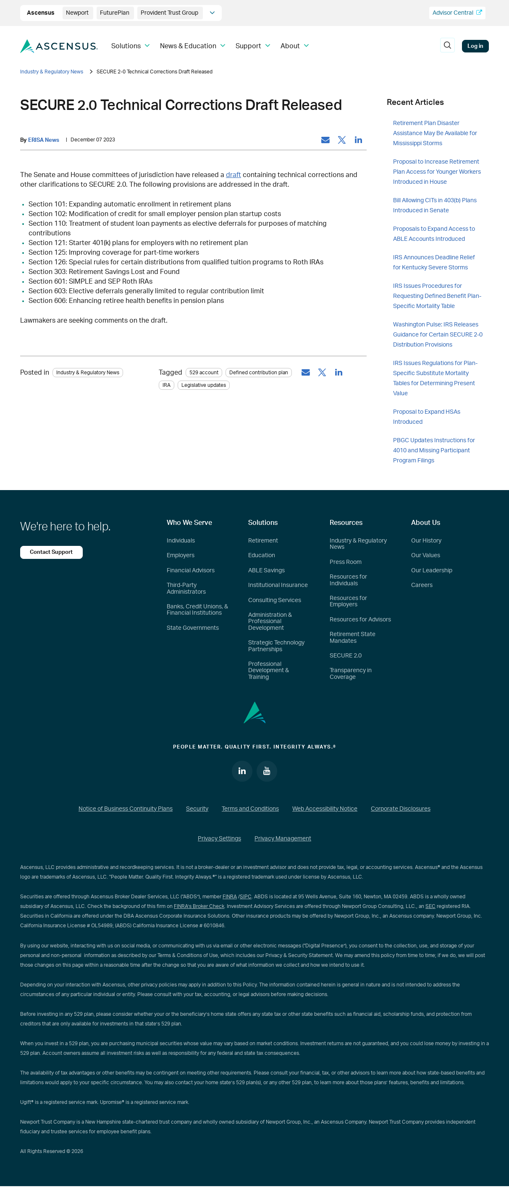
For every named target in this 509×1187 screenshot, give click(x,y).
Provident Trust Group (170, 13)
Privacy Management (282, 839)
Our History (426, 541)
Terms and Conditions (250, 809)
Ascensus (41, 13)
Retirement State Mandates (352, 637)
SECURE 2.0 (346, 656)
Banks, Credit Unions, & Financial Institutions (197, 610)
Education (261, 555)
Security (197, 809)
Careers (422, 585)
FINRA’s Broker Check (199, 906)
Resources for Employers (348, 601)
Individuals (181, 541)
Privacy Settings (219, 839)
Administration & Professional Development (270, 621)
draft (233, 175)
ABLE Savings (266, 571)
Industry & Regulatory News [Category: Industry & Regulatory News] (87, 372)
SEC (430, 906)
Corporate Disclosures (400, 809)
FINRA (230, 897)
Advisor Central (457, 13)
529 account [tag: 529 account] (203, 372)
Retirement (263, 541)
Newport (78, 13)
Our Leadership (431, 571)
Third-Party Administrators (186, 588)
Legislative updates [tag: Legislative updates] (203, 385)
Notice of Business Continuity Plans (126, 809)
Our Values (425, 555)
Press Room (346, 562)
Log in (475, 46)
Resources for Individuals (348, 580)
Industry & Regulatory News (51, 71)
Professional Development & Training (268, 670)
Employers (180, 555)
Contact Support (51, 552)
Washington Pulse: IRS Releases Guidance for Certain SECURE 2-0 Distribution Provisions (438, 335)
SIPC (246, 897)
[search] (447, 46)
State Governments (193, 628)
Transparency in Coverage (351, 674)
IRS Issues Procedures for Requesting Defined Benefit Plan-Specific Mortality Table (437, 296)
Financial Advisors (191, 571)
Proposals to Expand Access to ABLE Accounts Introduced (434, 234)
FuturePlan (115, 13)
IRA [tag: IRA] (167, 385)
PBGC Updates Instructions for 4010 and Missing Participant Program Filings (434, 451)
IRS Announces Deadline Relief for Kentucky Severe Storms (434, 263)
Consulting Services (274, 600)
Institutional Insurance (278, 585)
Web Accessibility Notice (324, 809)
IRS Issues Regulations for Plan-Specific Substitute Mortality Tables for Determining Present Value (435, 378)
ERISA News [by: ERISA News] (43, 140)
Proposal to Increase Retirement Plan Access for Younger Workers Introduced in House (437, 172)
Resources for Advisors (360, 620)
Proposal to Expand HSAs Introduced (426, 417)
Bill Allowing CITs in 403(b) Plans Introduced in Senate (435, 206)
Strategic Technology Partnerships (276, 646)
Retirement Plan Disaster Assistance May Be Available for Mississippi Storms (435, 133)
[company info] (212, 13)
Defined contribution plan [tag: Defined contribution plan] (258, 372)
